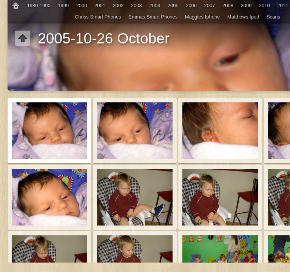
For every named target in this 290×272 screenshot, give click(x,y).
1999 (63, 5)
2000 (81, 5)
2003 (136, 5)
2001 (99, 5)
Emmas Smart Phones (152, 17)
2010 (264, 5)
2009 (246, 5)
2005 (173, 5)
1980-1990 (39, 5)
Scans (273, 17)
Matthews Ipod (243, 17)
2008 (227, 5)
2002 (118, 5)
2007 (209, 5)
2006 (191, 5)
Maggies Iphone (202, 17)
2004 (154, 5)
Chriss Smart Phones (98, 17)
